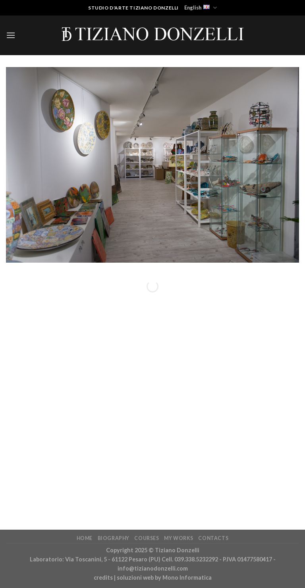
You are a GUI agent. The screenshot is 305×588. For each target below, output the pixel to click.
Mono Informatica (187, 577)
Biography (114, 538)
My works (178, 538)
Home (85, 538)
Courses (146, 538)
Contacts (213, 538)
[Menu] (10, 35)
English (200, 8)
